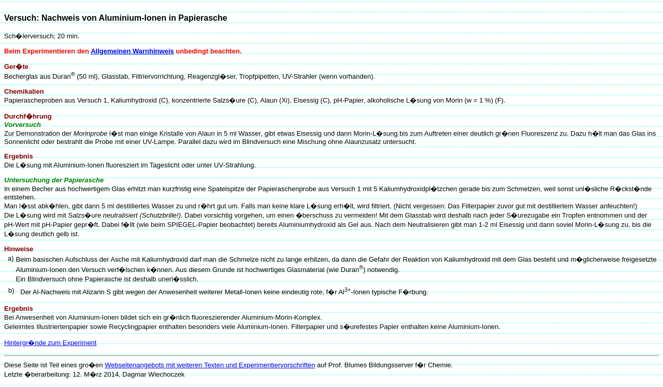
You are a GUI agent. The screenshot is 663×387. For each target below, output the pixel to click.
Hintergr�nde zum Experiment (50, 343)
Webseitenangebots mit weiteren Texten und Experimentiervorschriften (210, 365)
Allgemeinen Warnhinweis (132, 51)
